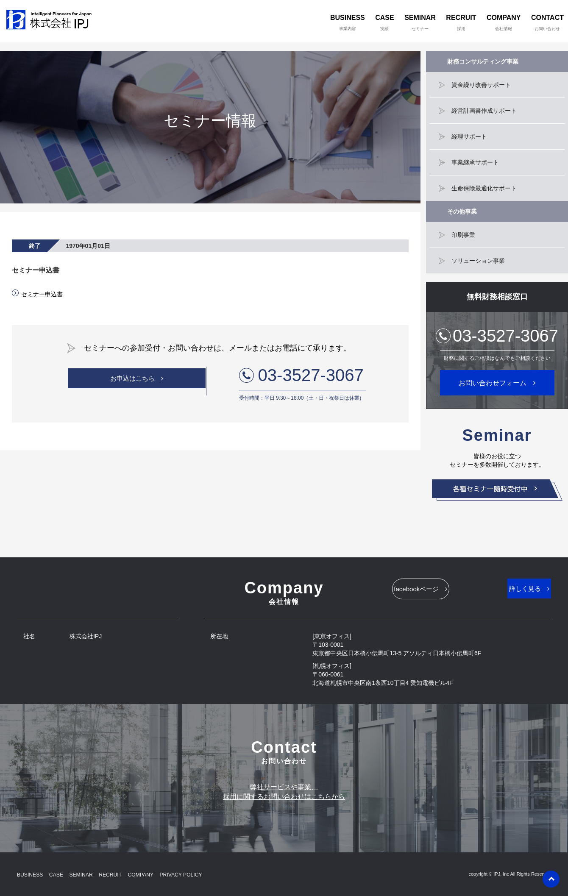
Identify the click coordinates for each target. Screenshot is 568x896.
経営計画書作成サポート (484, 110)
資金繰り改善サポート (481, 84)
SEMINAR (420, 22)
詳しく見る (504, 591)
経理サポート (469, 136)
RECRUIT (461, 22)
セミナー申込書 (42, 294)
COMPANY (504, 22)
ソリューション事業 (478, 260)
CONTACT (547, 22)
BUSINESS (347, 22)
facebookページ (395, 591)
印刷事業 (463, 234)
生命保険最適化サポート (484, 188)
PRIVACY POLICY (201, 874)
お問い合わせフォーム (492, 383)
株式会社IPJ (51, 21)
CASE (384, 22)
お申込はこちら (132, 381)
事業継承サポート (475, 162)
